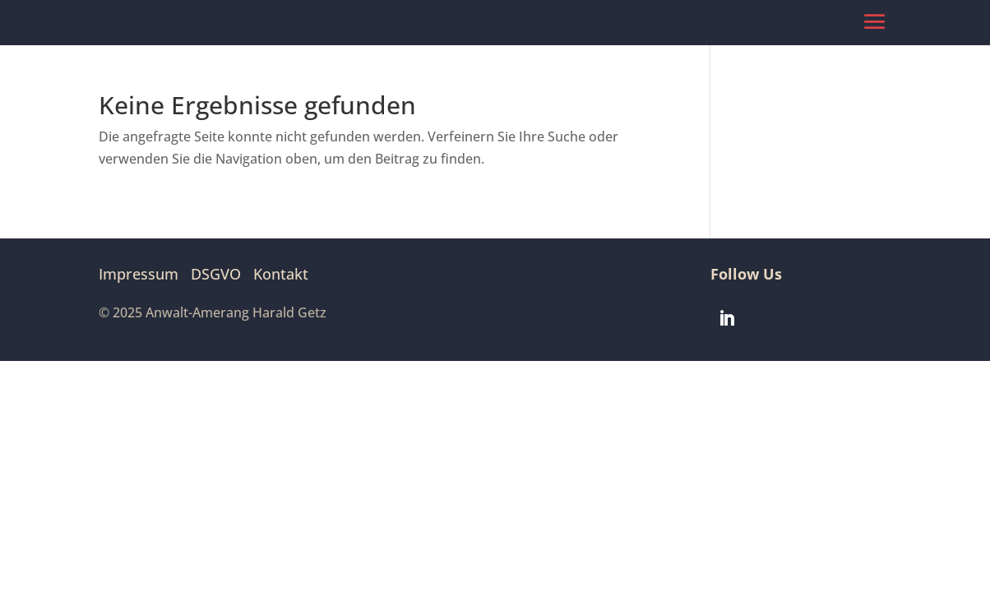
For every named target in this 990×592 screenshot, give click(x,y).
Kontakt (280, 274)
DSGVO (216, 274)
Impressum (138, 274)
